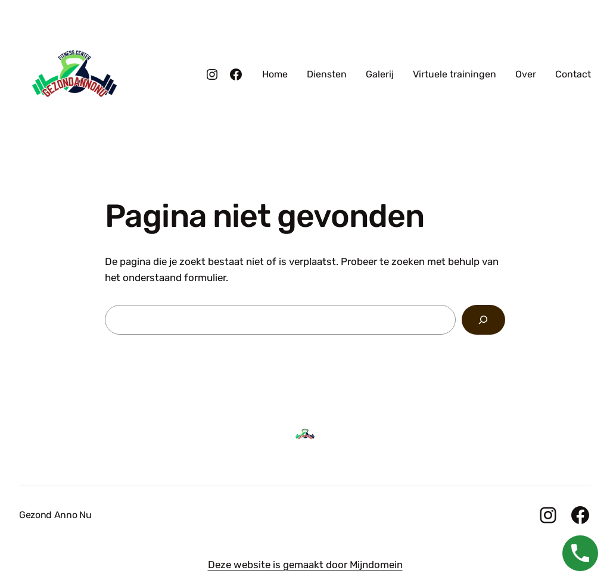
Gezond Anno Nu (55, 514)
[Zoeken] (483, 320)
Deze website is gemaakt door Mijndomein (305, 564)
